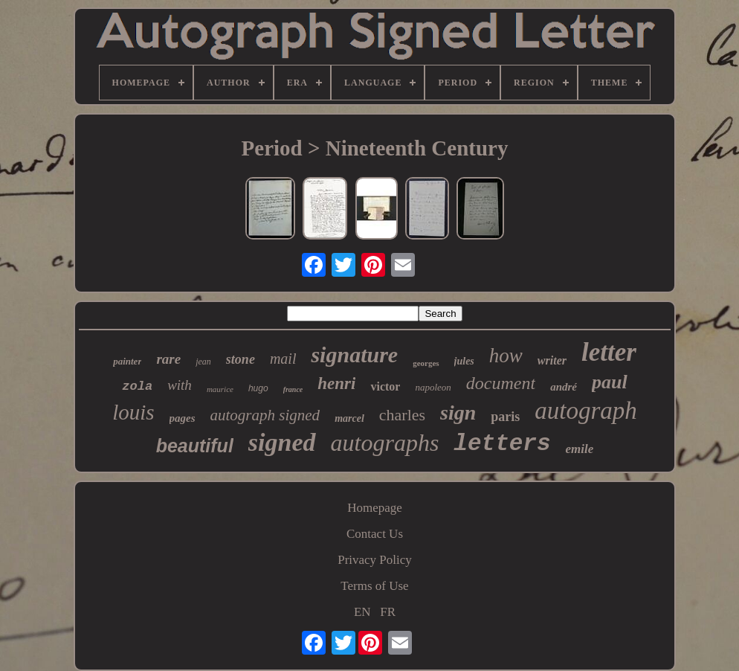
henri (336, 383)
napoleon (433, 387)
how (506, 355)
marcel (349, 418)
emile (580, 449)
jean (203, 361)
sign (458, 412)
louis (133, 412)
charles (402, 414)
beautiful (194, 445)
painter (127, 361)
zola (137, 386)
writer (552, 360)
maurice (220, 389)
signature (354, 354)
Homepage (374, 508)
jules (464, 361)
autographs (385, 442)
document (500, 383)
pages (183, 418)
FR (388, 612)
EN (362, 612)
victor (385, 386)
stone (240, 359)
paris (505, 416)
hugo (258, 388)
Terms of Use (374, 586)
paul (609, 382)
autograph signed (265, 415)
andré (563, 387)
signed (282, 442)
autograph (586, 410)
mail (283, 358)
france (293, 389)
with (179, 385)
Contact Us (374, 534)
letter (608, 352)
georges (426, 363)
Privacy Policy (375, 560)
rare (168, 359)
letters (502, 444)
